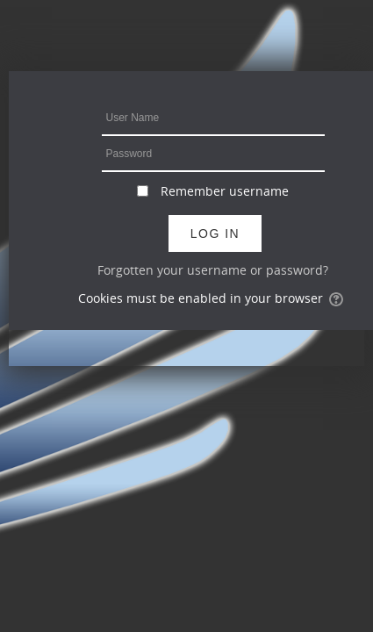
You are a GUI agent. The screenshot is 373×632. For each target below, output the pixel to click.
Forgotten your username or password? (212, 270)
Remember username (225, 191)
